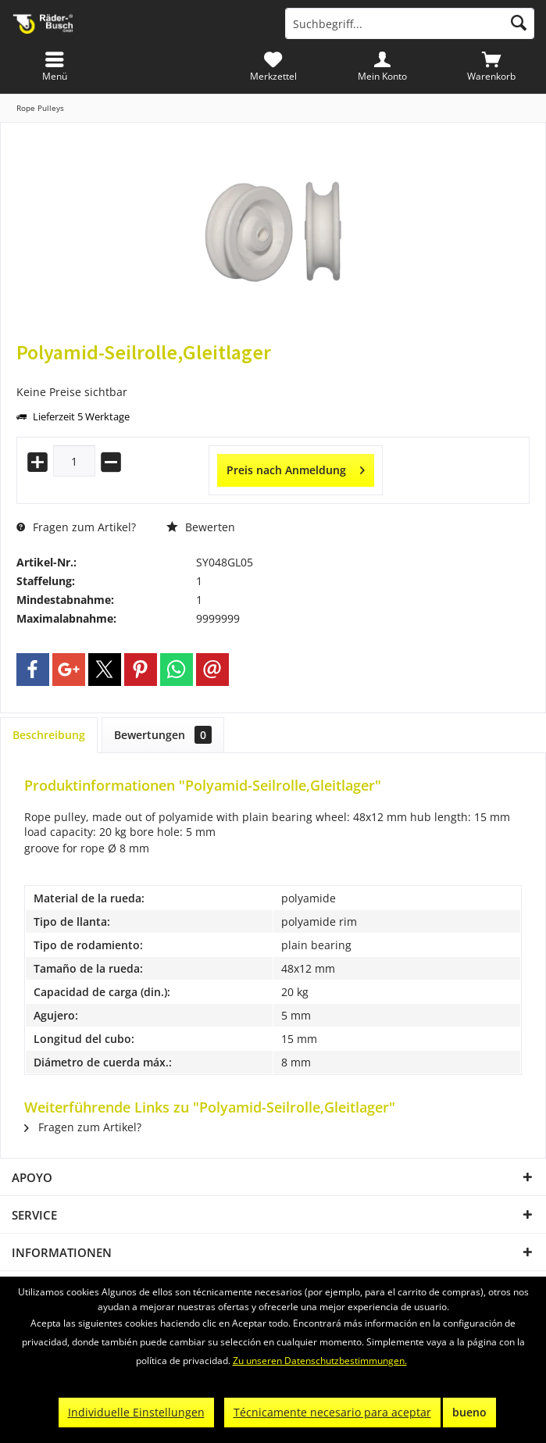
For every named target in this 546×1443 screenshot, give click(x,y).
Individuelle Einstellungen (136, 1412)
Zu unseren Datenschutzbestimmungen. (320, 1360)
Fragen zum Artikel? (76, 527)
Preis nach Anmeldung (296, 467)
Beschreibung (48, 734)
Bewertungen (163, 735)
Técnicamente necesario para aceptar (332, 1412)
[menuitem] (491, 66)
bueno (469, 1412)
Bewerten (200, 527)
